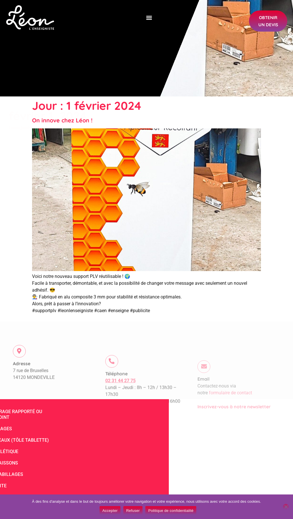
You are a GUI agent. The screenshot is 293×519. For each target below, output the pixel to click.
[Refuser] (286, 507)
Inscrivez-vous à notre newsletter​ (234, 420)
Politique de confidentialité (170, 510)
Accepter (110, 510)
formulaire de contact (230, 406)
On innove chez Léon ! (62, 120)
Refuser (133, 510)
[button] (149, 16)
